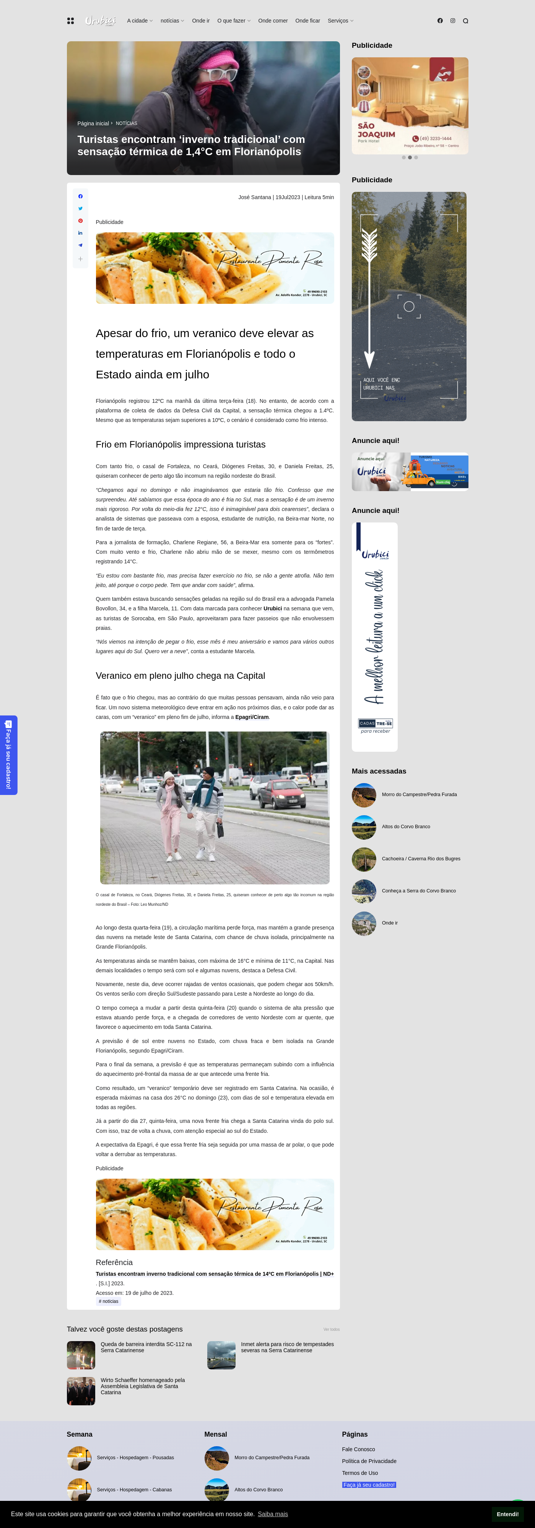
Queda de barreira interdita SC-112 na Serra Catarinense (146, 1347)
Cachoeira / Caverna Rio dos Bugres (421, 858)
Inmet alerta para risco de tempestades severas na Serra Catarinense (287, 1347)
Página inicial (93, 123)
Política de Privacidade (369, 1461)
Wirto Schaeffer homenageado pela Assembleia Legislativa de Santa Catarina (143, 1386)
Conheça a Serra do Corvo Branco (419, 891)
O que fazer (231, 21)
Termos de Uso (360, 1473)
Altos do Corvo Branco (406, 826)
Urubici (272, 608)
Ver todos (332, 1329)
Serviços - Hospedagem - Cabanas (134, 1489)
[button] (80, 259)
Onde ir (201, 21)
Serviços (338, 21)
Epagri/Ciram (251, 717)
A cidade (137, 21)
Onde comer (273, 21)
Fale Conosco (358, 1449)
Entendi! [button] (508, 1514)
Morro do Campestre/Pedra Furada (419, 794)
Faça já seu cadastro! (8, 754)
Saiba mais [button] (273, 1514)
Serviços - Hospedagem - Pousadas (135, 1457)
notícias (170, 21)
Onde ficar (308, 21)
